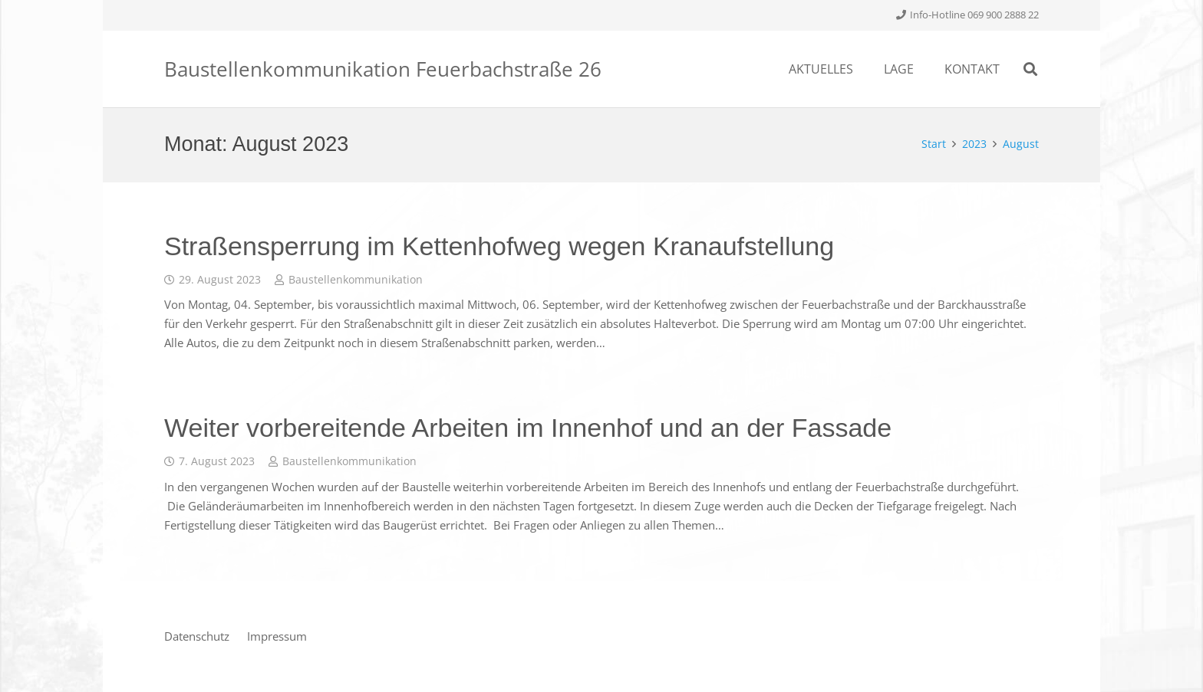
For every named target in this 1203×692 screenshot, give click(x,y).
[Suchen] (1030, 69)
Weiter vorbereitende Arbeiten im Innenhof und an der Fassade (528, 427)
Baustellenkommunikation (355, 280)
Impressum (277, 636)
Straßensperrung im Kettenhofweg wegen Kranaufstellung (499, 246)
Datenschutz (196, 636)
